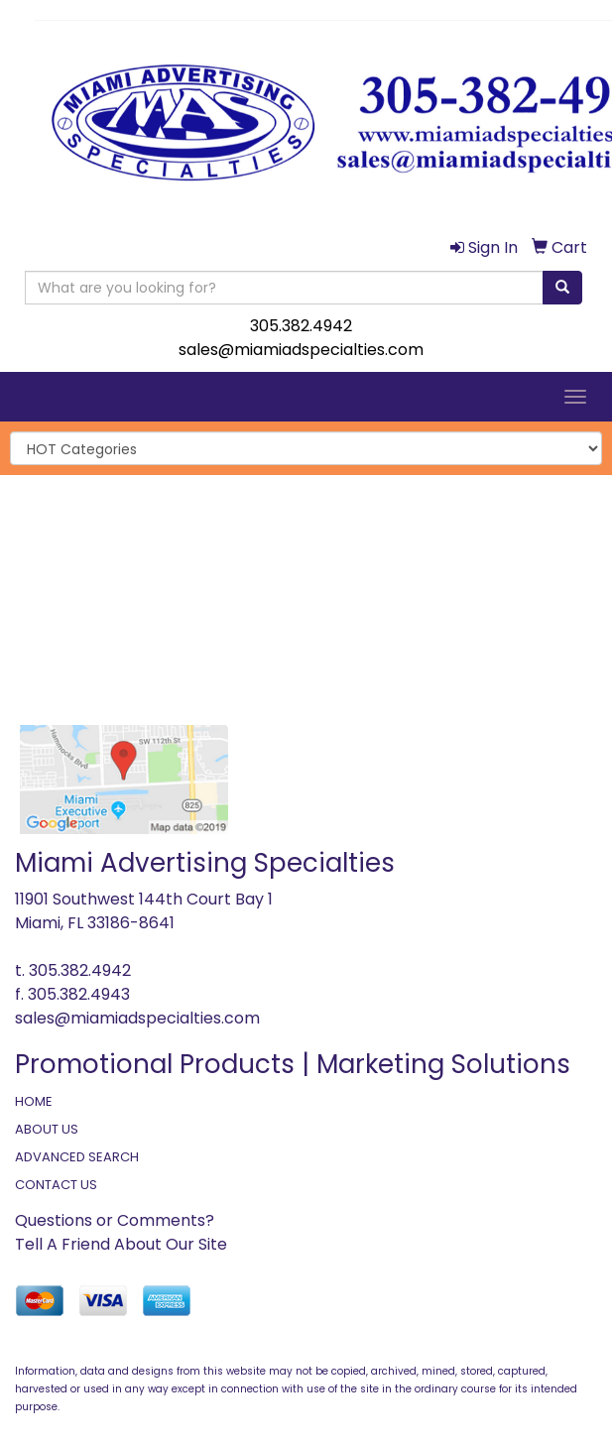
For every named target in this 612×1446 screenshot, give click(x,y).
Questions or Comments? (114, 1220)
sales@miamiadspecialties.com (301, 349)
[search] (562, 287)
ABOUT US (46, 1129)
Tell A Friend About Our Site (121, 1244)
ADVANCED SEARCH (77, 1156)
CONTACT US (56, 1184)
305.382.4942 (301, 325)
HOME (34, 1101)
